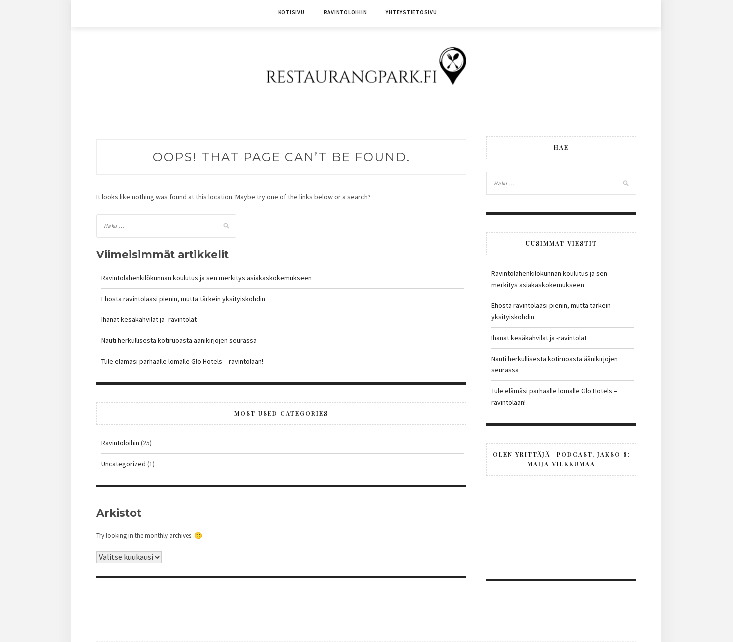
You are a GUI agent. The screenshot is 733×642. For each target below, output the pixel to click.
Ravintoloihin (346, 12)
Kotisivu (291, 12)
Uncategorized (124, 464)
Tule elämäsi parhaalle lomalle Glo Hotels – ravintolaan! (183, 361)
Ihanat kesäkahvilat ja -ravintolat (149, 319)
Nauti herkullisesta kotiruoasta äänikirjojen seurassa (179, 340)
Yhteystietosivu (411, 12)
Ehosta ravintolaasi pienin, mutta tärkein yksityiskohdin (184, 299)
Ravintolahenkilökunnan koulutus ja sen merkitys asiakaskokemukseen (207, 278)
